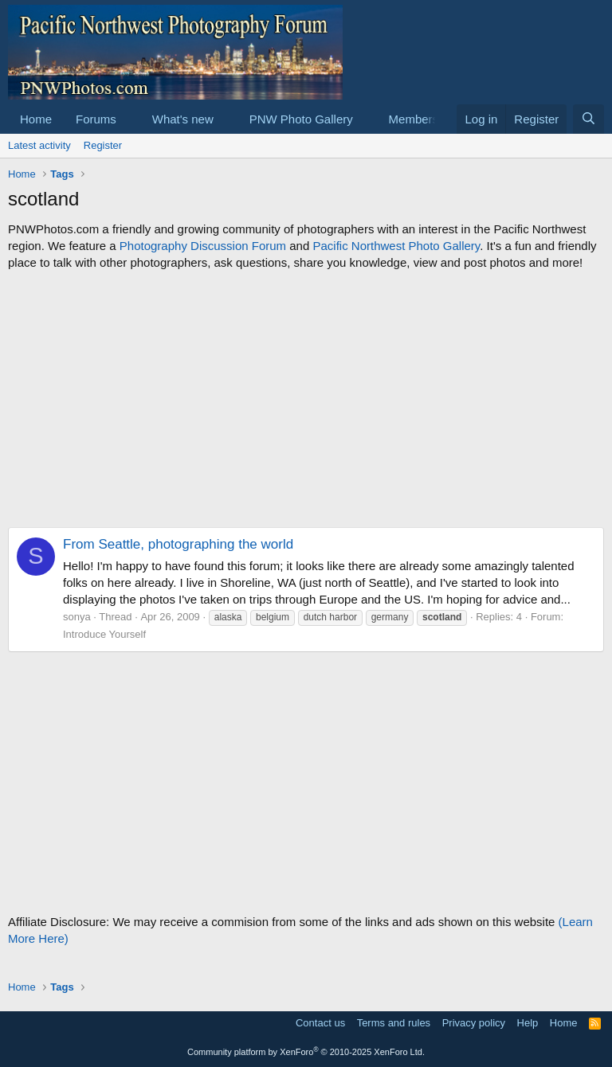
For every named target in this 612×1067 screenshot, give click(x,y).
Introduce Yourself (104, 634)
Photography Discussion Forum (203, 245)
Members (414, 119)
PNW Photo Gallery (301, 119)
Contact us (320, 1023)
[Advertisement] (306, 398)
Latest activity (39, 145)
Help (528, 1023)
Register (103, 145)
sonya (77, 617)
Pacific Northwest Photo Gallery (396, 245)
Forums (96, 119)
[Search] (588, 119)
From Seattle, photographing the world (178, 544)
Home (36, 119)
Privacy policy (473, 1023)
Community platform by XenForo (306, 1052)
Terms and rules (393, 1023)
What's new (183, 119)
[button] (129, 119)
